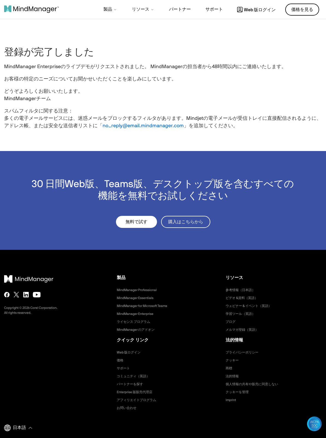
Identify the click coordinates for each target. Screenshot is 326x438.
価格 (120, 360)
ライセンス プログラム (136, 322)
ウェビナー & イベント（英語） (253, 306)
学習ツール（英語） (243, 314)
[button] (110, 10)
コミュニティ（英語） (136, 376)
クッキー (233, 360)
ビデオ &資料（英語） (244, 298)
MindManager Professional (140, 290)
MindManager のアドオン (139, 330)
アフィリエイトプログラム (140, 400)
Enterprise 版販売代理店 (137, 392)
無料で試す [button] (136, 222)
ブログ (231, 322)
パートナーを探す (132, 384)
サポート (124, 368)
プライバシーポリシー (245, 352)
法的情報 (233, 376)
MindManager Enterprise (138, 314)
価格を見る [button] (302, 9)
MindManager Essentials (138, 298)
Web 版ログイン (256, 10)
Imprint (232, 400)
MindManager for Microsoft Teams (146, 306)
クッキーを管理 (239, 392)
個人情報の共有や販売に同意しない (256, 384)
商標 (229, 368)
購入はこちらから (185, 222)
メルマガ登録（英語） (245, 330)
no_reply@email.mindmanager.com (143, 125)
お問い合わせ (128, 408)
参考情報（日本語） (243, 290)
